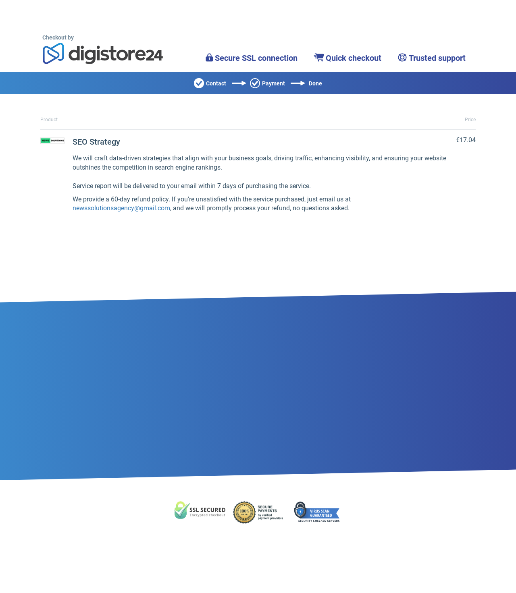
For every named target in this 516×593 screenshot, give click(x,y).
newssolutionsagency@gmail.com (121, 208)
